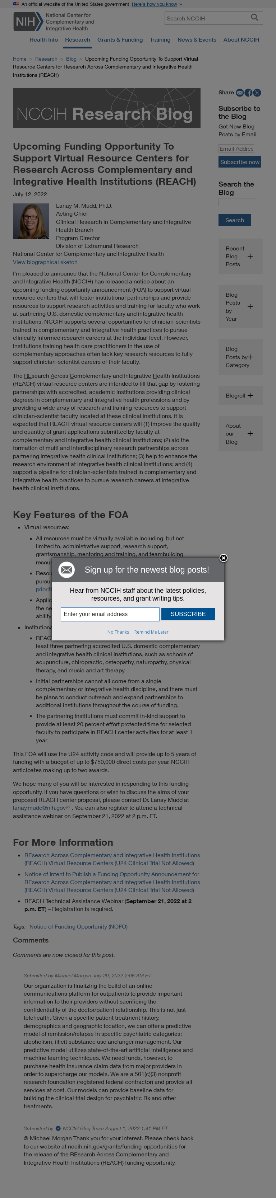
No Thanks (118, 632)
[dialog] (138, 599)
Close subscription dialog (223, 558)
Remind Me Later (151, 632)
